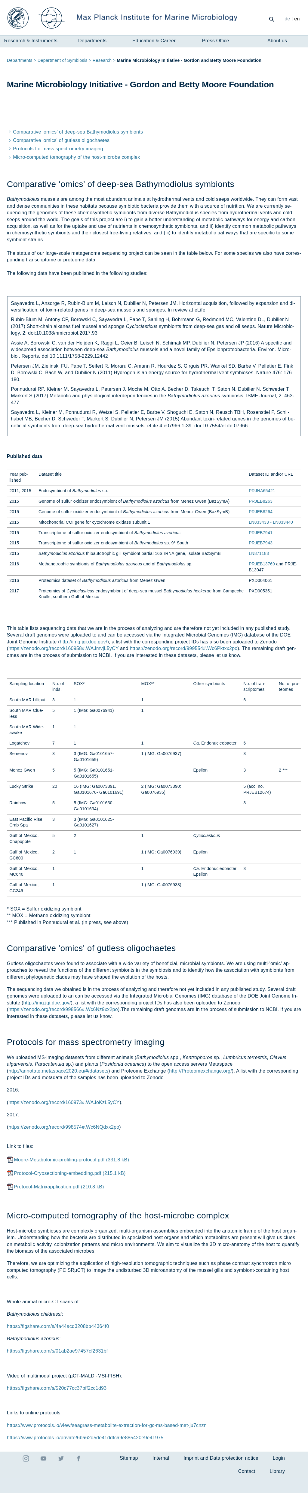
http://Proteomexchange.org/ (200, 1085)
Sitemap (129, 1473)
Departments (92, 40)
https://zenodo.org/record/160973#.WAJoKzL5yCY (63, 1117)
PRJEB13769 (262, 579)
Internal (160, 1473)
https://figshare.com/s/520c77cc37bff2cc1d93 (57, 1403)
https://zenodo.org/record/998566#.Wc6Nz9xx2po (63, 1024)
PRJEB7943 (261, 558)
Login (279, 1473)
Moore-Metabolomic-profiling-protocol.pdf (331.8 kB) (71, 1174)
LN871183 (259, 568)
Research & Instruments (30, 40)
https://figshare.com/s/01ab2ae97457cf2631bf (57, 1366)
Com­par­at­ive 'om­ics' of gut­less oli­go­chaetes (58, 155)
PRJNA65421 (262, 506)
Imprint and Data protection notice (220, 1473)
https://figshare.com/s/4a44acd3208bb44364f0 (58, 1341)
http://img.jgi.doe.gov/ (83, 656)
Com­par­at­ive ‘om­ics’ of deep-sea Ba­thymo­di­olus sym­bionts (75, 147)
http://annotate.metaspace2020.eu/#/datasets (58, 1085)
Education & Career (154, 40)
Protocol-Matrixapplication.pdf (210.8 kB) (59, 1202)
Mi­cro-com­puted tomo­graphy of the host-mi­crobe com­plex (73, 172)
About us (277, 40)
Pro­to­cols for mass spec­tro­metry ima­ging (55, 164)
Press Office (215, 40)
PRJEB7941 (261, 547)
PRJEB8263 (261, 516)
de (287, 18)
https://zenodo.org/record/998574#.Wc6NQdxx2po (63, 1142)
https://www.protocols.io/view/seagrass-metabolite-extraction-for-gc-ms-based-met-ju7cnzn (107, 1440)
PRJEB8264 (261, 526)
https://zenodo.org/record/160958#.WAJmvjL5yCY (63, 663)
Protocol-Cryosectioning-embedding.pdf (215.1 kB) (69, 1188)
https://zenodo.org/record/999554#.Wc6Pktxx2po (183, 663)
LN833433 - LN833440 (271, 537)
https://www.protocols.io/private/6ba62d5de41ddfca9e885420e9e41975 (85, 1452)
